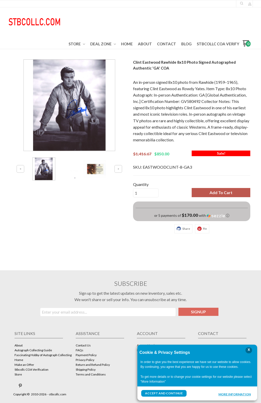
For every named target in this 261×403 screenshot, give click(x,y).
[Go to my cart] (247, 45)
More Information (234, 394)
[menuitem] (77, 44)
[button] (241, 3)
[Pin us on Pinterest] (20, 386)
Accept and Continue (164, 393)
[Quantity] (146, 192)
